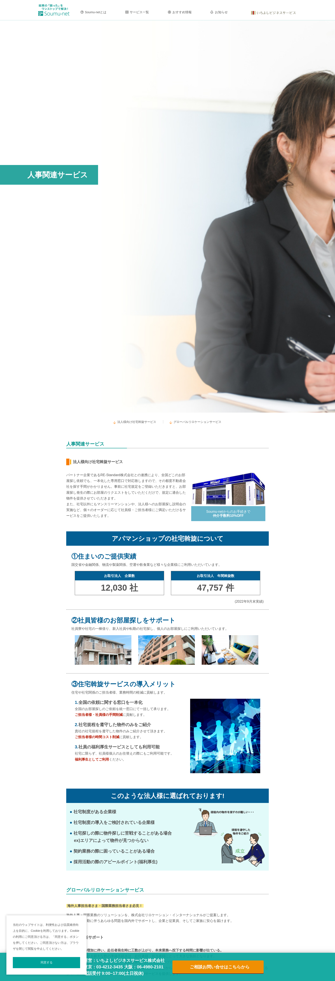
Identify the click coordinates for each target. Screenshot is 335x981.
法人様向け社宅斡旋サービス (136, 422)
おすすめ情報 (182, 12)
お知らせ (221, 12)
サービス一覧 (139, 12)
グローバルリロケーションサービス (197, 422)
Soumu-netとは (95, 12)
